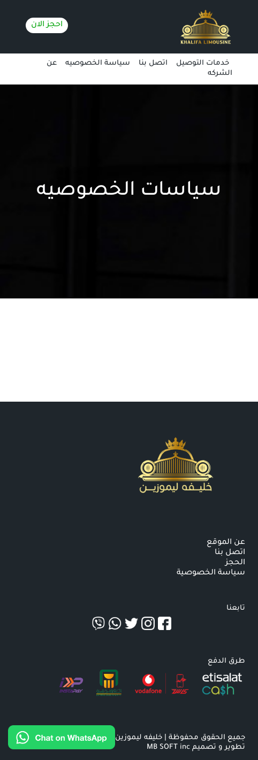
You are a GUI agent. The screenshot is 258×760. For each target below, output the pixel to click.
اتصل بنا (153, 63)
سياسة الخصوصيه (97, 63)
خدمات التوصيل (202, 63)
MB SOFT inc (168, 747)
